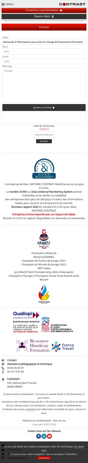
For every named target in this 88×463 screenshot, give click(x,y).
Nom (5, 46)
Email (5, 56)
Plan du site (59, 420)
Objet (5, 37)
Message (7, 66)
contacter (30, 409)
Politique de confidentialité (37, 420)
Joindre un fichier (44, 107)
